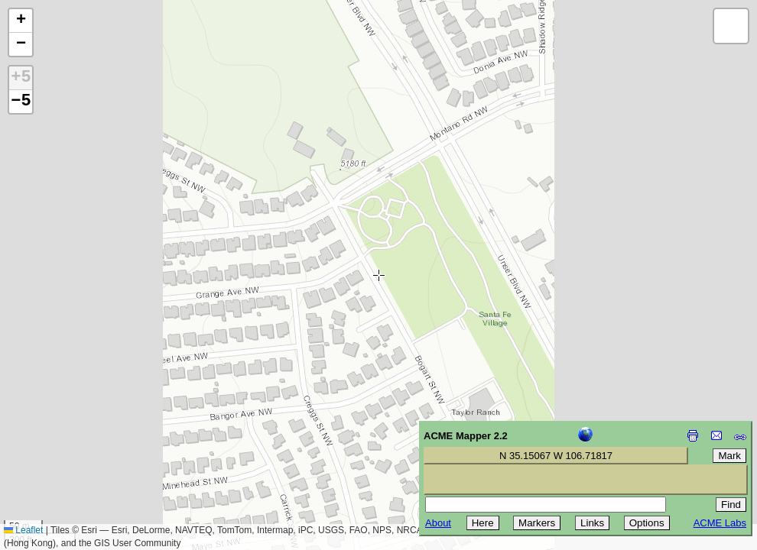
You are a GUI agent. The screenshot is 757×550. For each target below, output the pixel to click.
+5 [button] (21, 77)
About (438, 523)
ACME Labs (720, 523)
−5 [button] (21, 101)
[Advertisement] (81, 441)
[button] (20, 21)
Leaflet (23, 530)
